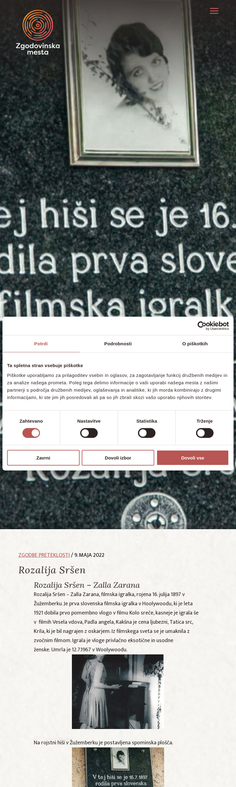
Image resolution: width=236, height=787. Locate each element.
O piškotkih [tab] (195, 343)
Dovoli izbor (118, 457)
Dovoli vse (192, 457)
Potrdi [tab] (41, 343)
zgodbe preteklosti (44, 555)
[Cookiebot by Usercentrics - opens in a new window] (202, 326)
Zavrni (43, 457)
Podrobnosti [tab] (118, 343)
